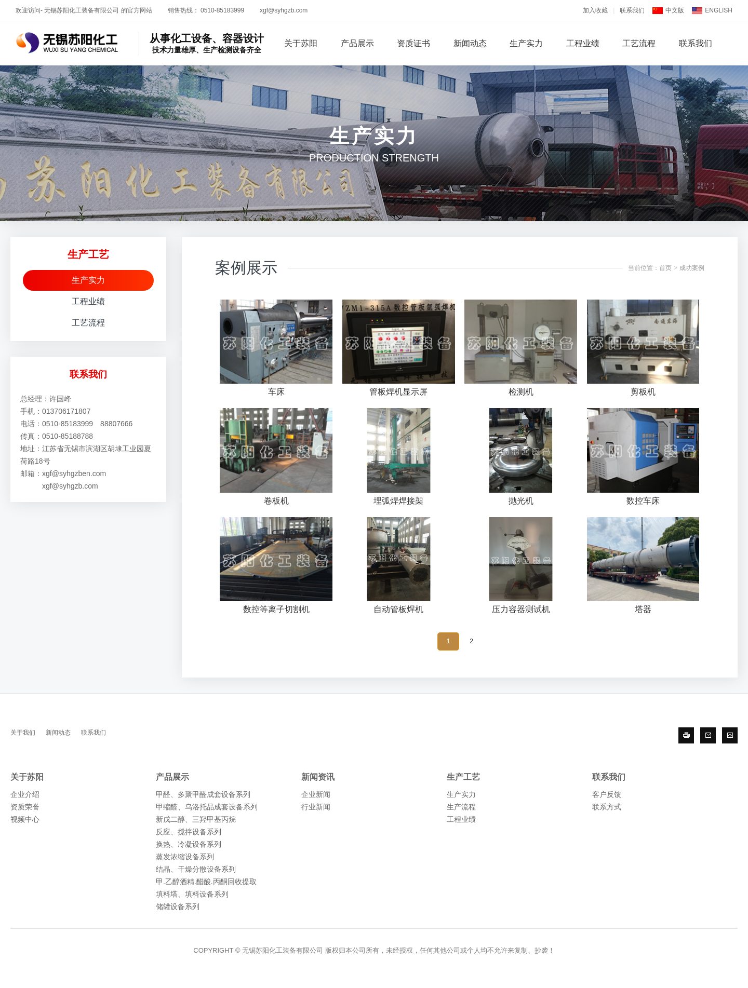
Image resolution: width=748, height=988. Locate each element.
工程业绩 (582, 43)
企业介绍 (24, 794)
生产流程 (461, 807)
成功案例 (691, 268)
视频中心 (24, 819)
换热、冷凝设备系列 (188, 844)
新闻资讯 (318, 777)
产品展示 (357, 43)
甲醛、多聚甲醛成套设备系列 (203, 794)
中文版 (674, 10)
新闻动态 (470, 43)
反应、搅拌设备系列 (188, 832)
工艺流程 (639, 43)
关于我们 (22, 732)
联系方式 (606, 807)
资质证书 (413, 43)
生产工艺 (463, 777)
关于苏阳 (300, 43)
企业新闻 (315, 794)
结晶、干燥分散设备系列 (196, 869)
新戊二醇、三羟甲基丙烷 (196, 819)
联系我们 (632, 10)
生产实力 (526, 43)
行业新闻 (315, 807)
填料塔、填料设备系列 (192, 894)
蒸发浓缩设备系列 (185, 856)
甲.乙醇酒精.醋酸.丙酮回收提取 (206, 881)
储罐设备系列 (177, 906)
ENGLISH (718, 10)
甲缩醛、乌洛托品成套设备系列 (207, 807)
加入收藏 (595, 10)
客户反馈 (606, 794)
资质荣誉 (24, 807)
